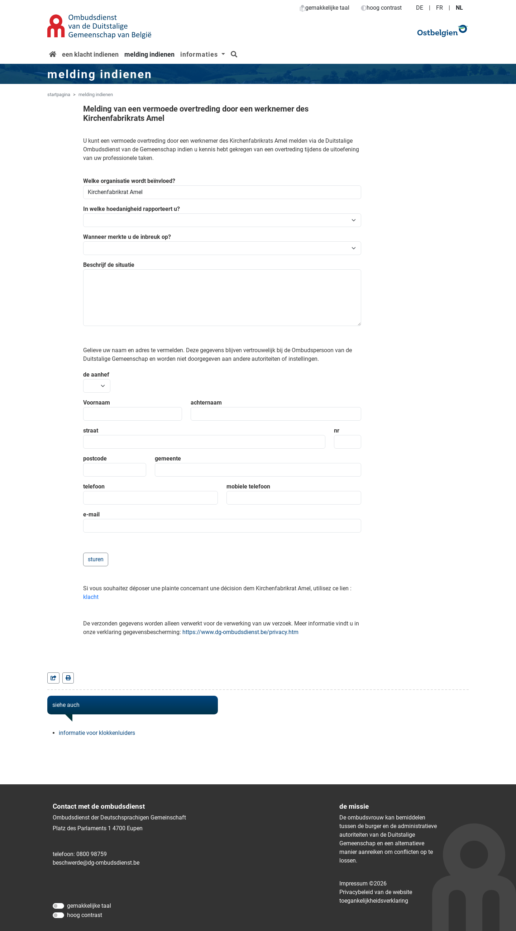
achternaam (206, 402)
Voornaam (96, 402)
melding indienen (149, 54)
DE (419, 7)
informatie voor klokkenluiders (97, 732)
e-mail (91, 514)
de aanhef (96, 374)
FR (439, 7)
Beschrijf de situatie (108, 264)
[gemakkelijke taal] (58, 906)
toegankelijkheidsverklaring (373, 900)
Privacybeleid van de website (375, 892)
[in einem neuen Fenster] (68, 678)
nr (336, 430)
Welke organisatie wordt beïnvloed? (129, 181)
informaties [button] (200, 54)
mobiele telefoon (248, 486)
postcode (95, 458)
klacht (91, 597)
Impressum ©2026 (363, 883)
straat (90, 430)
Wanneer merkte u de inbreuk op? (127, 236)
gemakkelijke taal (324, 7)
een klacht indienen (90, 54)
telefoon (94, 486)
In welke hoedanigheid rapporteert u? (131, 208)
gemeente (168, 458)
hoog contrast (381, 7)
